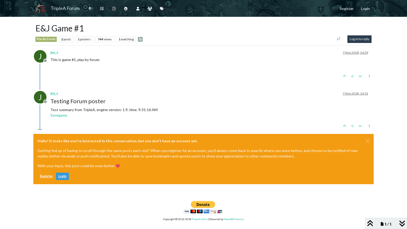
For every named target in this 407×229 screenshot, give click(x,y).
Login (62, 176)
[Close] (368, 141)
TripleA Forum (65, 8)
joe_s (54, 52)
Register (46, 176)
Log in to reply (359, 39)
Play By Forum (46, 39)
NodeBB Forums (234, 219)
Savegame (58, 115)
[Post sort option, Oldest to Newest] (339, 39)
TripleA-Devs (199, 219)
